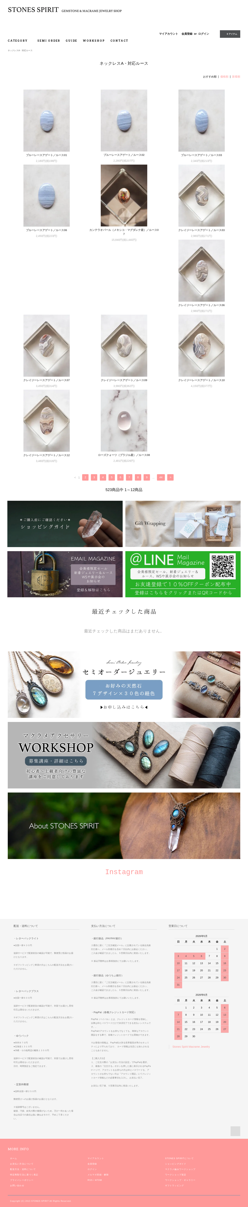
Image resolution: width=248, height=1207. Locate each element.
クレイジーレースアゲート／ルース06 (46, 309)
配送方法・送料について (23, 1173)
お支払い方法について (22, 1167)
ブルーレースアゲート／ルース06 (46, 230)
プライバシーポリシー (22, 1184)
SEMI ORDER (48, 40)
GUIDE (71, 40)
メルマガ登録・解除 (98, 1178)
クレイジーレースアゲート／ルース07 (124, 309)
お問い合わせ (17, 1189)
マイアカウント (168, 33)
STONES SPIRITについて (179, 1162)
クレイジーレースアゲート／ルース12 (46, 459)
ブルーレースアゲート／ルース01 (46, 155)
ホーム (13, 1162)
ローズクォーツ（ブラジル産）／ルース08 (124, 458)
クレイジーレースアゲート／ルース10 (201, 384)
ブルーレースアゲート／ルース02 (124, 154)
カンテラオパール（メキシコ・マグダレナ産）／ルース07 (124, 232)
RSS (90, 1184)
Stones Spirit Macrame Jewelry (191, 1050)
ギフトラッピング (174, 1189)
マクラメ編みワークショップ (180, 1173)
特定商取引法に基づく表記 (24, 1178)
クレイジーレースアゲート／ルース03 (201, 230)
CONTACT (119, 40)
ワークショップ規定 (175, 1178)
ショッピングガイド (175, 1167)
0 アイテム (229, 33)
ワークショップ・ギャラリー (180, 1184)
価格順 (224, 76)
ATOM (98, 1184)
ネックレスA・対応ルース (20, 50)
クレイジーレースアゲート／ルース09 (201, 309)
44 (161, 481)
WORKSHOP (94, 40)
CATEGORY (20, 40)
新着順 (236, 76)
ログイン (203, 33)
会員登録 (187, 33)
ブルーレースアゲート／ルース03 (201, 155)
